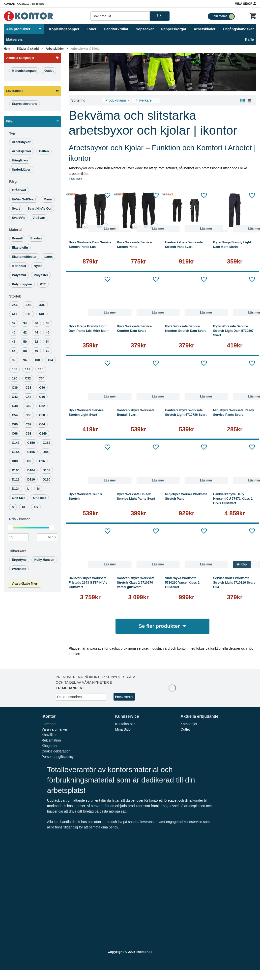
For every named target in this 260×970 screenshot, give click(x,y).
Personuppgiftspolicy (58, 757)
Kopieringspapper (64, 29)
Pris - (19, 519)
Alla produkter (24, 29)
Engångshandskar (238, 29)
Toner (91, 29)
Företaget (49, 724)
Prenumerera (124, 697)
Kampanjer (188, 724)
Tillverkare (18, 551)
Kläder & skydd (28, 48)
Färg (13, 182)
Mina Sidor (245, 3)
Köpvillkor (49, 735)
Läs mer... (77, 179)
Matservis (14, 39)
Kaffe (249, 39)
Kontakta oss (14, 3)
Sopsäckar (145, 29)
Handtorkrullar (116, 29)
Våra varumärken (55, 729)
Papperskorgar (173, 29)
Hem (7, 48)
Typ (12, 133)
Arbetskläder (204, 29)
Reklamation (51, 740)
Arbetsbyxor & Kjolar (86, 48)
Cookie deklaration (56, 751)
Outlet (185, 729)
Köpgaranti (50, 746)
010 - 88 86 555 (34, 3)
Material (15, 230)
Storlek (15, 296)
